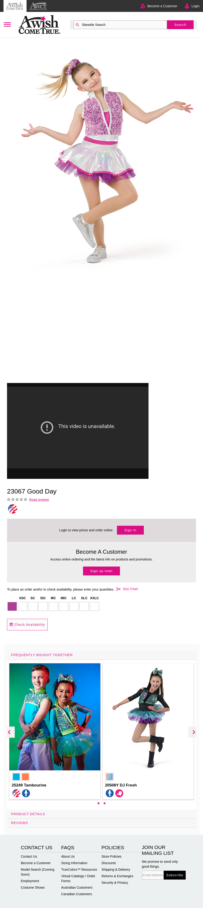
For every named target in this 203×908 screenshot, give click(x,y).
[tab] (101, 730)
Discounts (109, 863)
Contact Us (29, 856)
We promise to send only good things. (160, 864)
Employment (30, 881)
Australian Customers (77, 887)
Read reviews (39, 499)
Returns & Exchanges (117, 876)
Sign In (130, 530)
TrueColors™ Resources (79, 869)
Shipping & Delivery (116, 869)
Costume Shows (33, 887)
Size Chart (126, 589)
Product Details (28, 814)
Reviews (19, 823)
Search (180, 25)
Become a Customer (162, 6)
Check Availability (27, 624)
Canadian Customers (76, 894)
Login (195, 6)
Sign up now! (101, 571)
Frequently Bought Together (42, 655)
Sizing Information (74, 863)
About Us (68, 856)
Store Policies (112, 856)
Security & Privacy (115, 882)
